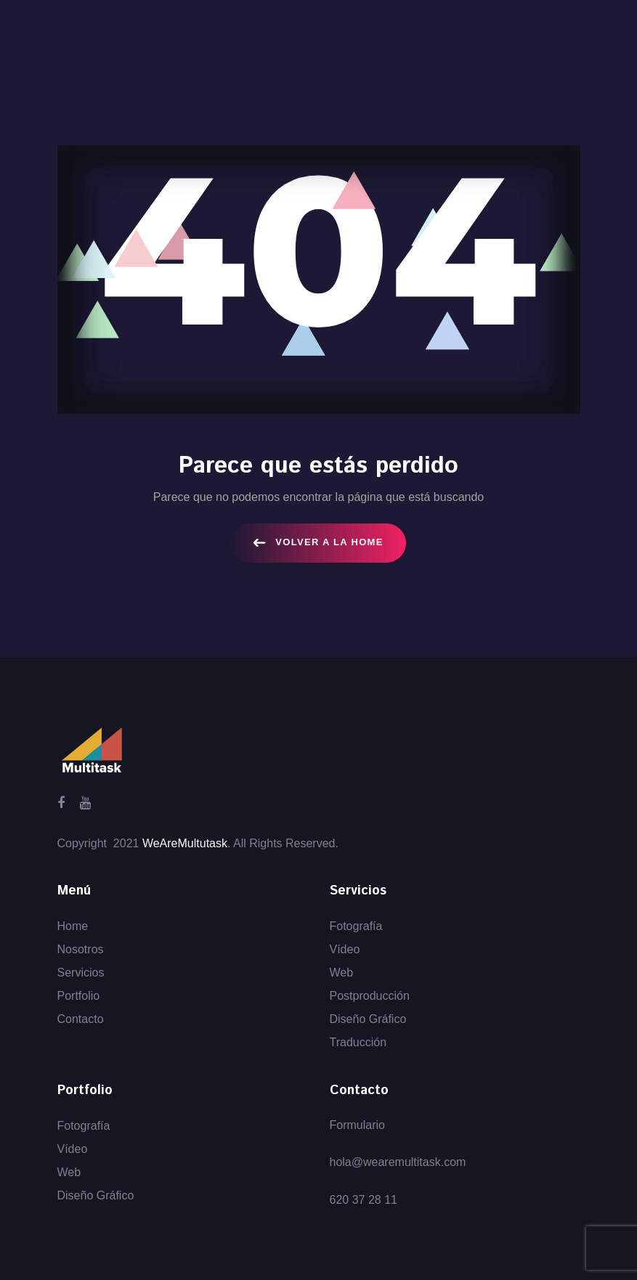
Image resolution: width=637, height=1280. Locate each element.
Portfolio (78, 996)
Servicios (81, 972)
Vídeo (345, 949)
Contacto (80, 1019)
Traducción (358, 1042)
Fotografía (356, 926)
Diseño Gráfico (368, 1019)
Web (342, 972)
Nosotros (80, 949)
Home (73, 926)
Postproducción (370, 996)
